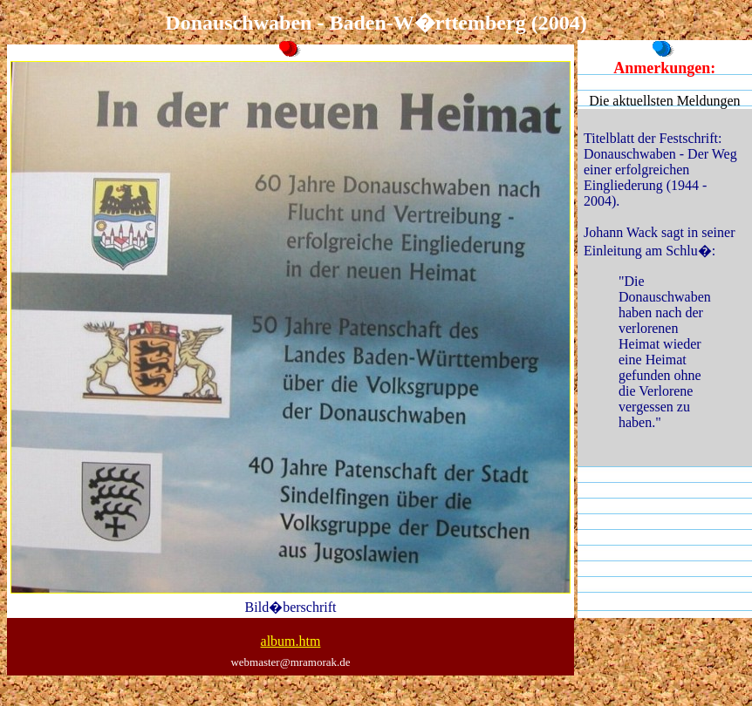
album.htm (291, 641)
